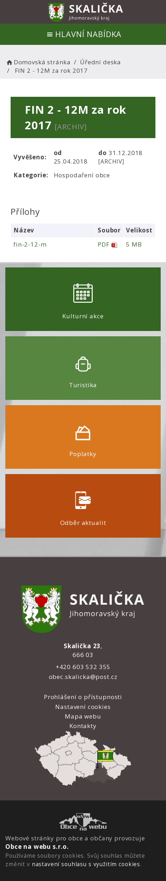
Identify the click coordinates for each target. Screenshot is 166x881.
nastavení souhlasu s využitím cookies (86, 864)
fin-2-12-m (30, 244)
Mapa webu (83, 716)
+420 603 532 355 (83, 667)
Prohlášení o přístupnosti (83, 697)
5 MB (134, 244)
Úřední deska (100, 62)
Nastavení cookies (82, 707)
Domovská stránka (37, 62)
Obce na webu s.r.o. (37, 846)
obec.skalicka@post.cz (83, 677)
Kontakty (83, 726)
